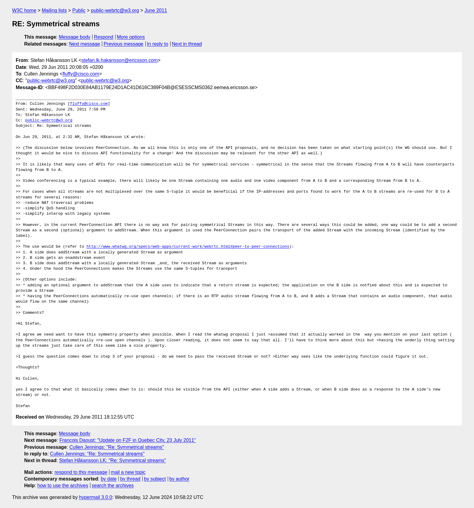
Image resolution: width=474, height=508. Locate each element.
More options (131, 37)
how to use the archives (62, 485)
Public (79, 10)
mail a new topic (128, 472)
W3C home (24, 10)
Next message (84, 44)
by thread (130, 478)
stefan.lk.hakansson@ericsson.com (119, 60)
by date (108, 478)
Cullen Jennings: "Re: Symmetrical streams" (116, 447)
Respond (103, 37)
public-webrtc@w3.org (115, 10)
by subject (155, 478)
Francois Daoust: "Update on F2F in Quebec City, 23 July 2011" (128, 440)
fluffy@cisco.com (81, 73)
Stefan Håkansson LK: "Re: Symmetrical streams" (112, 460)
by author (179, 478)
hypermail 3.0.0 (95, 497)
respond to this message (80, 472)
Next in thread (187, 44)
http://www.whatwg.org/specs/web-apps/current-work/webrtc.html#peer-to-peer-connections (187, 246)
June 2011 (155, 10)
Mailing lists (54, 10)
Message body (74, 37)
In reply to (157, 44)
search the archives (113, 485)
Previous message (124, 44)
